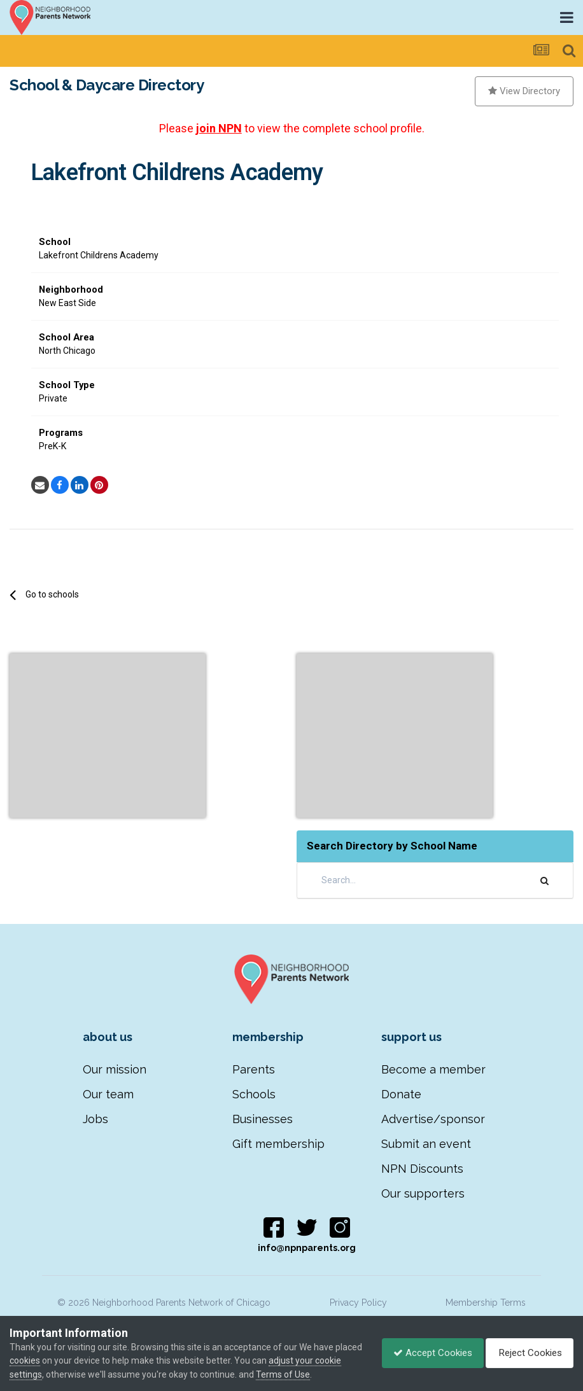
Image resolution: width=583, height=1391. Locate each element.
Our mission (114, 1069)
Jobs (95, 1119)
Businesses (262, 1119)
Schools (254, 1094)
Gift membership (278, 1143)
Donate (401, 1094)
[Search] (394, 880)
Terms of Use (311, 1374)
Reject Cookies (527, 1353)
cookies (53, 1360)
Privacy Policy (358, 1302)
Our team (108, 1094)
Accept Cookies (426, 1353)
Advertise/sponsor (433, 1119)
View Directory (524, 91)
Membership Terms (486, 1302)
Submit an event (426, 1143)
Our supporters (423, 1193)
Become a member (433, 1069)
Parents (253, 1069)
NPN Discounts (422, 1168)
